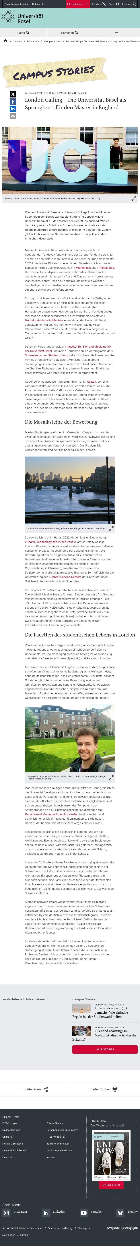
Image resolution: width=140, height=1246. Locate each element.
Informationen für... (77, 4)
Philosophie (106, 267)
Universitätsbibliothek (14, 1150)
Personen (126, 5)
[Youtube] (91, 1213)
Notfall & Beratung (12, 1143)
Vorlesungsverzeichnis (59, 1150)
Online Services (11, 1129)
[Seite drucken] (104, 1089)
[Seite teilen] (36, 1089)
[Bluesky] (127, 1213)
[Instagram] (14, 1213)
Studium (17, 41)
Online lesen (111, 1184)
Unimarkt (7, 1136)
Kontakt (24, 1234)
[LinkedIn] (53, 1213)
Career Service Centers (66, 577)
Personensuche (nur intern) (62, 1129)
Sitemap (82, 1228)
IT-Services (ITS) (56, 1136)
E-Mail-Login (9, 1123)
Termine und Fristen (58, 1143)
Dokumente (38, 4)
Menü (116, 32)
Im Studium (33, 41)
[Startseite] (6, 41)
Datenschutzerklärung (60, 1228)
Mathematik (83, 267)
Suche (111, 5)
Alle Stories (105, 1049)
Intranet (51, 1157)
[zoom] (70, 160)
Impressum (36, 1228)
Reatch (91, 381)
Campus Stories (52, 41)
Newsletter (8, 1234)
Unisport (7, 1157)
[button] (13, 94)
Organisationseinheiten (16, 4)
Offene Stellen (55, 1123)
